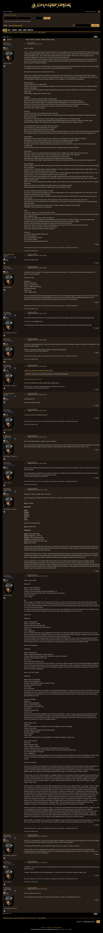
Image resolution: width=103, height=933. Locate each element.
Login (24, 30)
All (10, 37)
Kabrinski (6, 43)
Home (5, 30)
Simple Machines (58, 927)
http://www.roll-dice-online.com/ (33, 379)
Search (14, 30)
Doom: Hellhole (31, 42)
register (14, 15)
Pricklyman (7, 312)
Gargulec (34, 32)
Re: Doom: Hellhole (32, 254)
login (9, 15)
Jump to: (79, 921)
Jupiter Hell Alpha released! (15, 25)
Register (30, 30)
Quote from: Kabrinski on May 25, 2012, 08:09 (38, 370)
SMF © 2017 (50, 927)
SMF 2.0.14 (44, 927)
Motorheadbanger (9, 254)
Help (9, 30)
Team (20, 30)
